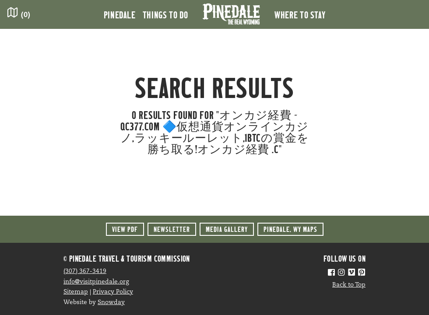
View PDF (125, 229)
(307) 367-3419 (84, 271)
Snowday (111, 302)
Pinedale (120, 14)
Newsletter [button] (172, 229)
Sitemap (75, 292)
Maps (290, 229)
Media (227, 229)
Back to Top (349, 285)
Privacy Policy (113, 292)
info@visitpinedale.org (96, 282)
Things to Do (165, 14)
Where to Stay (299, 14)
